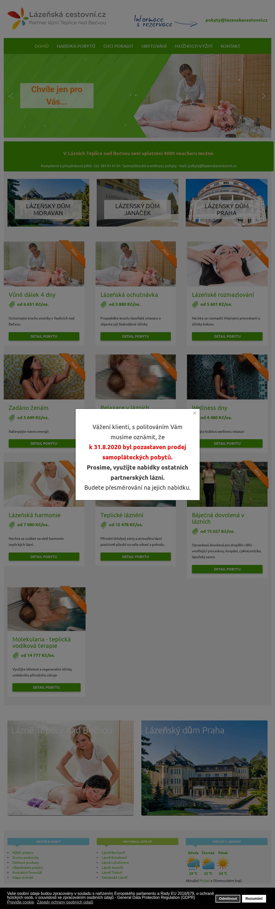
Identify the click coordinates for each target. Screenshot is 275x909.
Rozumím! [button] (254, 899)
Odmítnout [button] (228, 899)
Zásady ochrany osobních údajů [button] (65, 902)
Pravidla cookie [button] (20, 902)
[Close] (195, 413)
